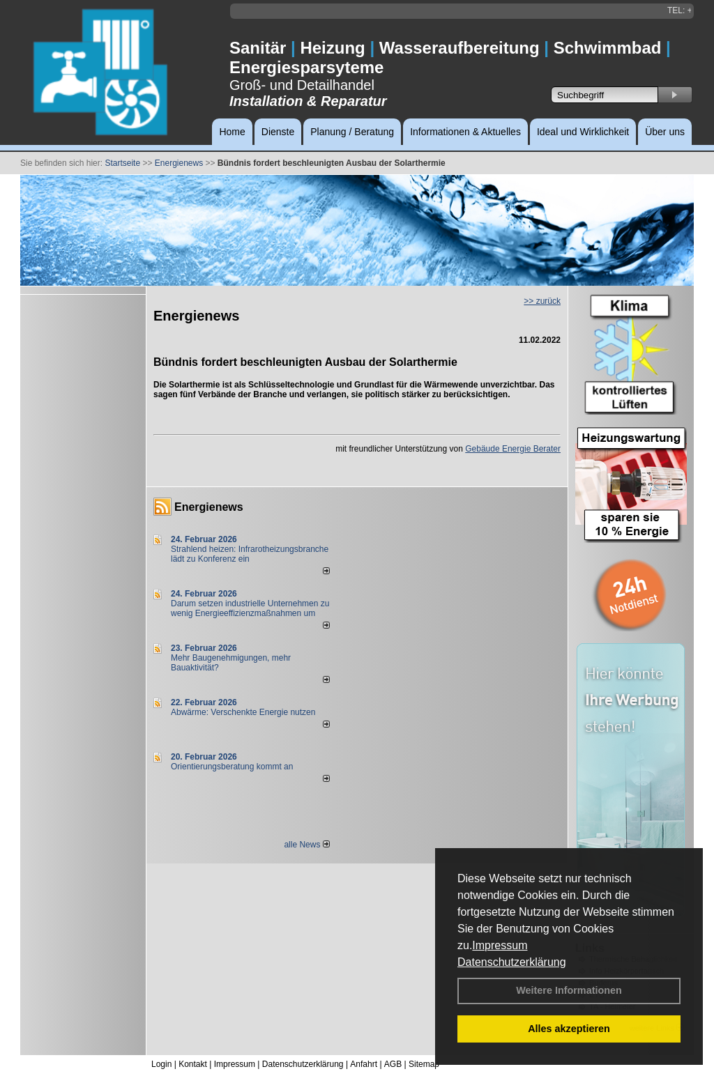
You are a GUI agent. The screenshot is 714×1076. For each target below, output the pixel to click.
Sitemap (424, 1064)
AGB (393, 1064)
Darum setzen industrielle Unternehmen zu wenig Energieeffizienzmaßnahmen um (250, 608)
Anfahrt (363, 1064)
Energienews (208, 507)
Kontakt (192, 1064)
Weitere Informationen (569, 990)
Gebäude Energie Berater (513, 449)
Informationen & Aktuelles (465, 131)
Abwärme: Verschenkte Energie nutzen (243, 712)
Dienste (277, 131)
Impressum (499, 945)
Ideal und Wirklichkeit (583, 131)
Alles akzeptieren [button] (569, 1028)
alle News (306, 845)
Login (161, 1064)
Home (232, 131)
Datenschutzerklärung (511, 962)
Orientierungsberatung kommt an (232, 766)
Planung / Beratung (352, 131)
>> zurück (542, 301)
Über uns (665, 131)
